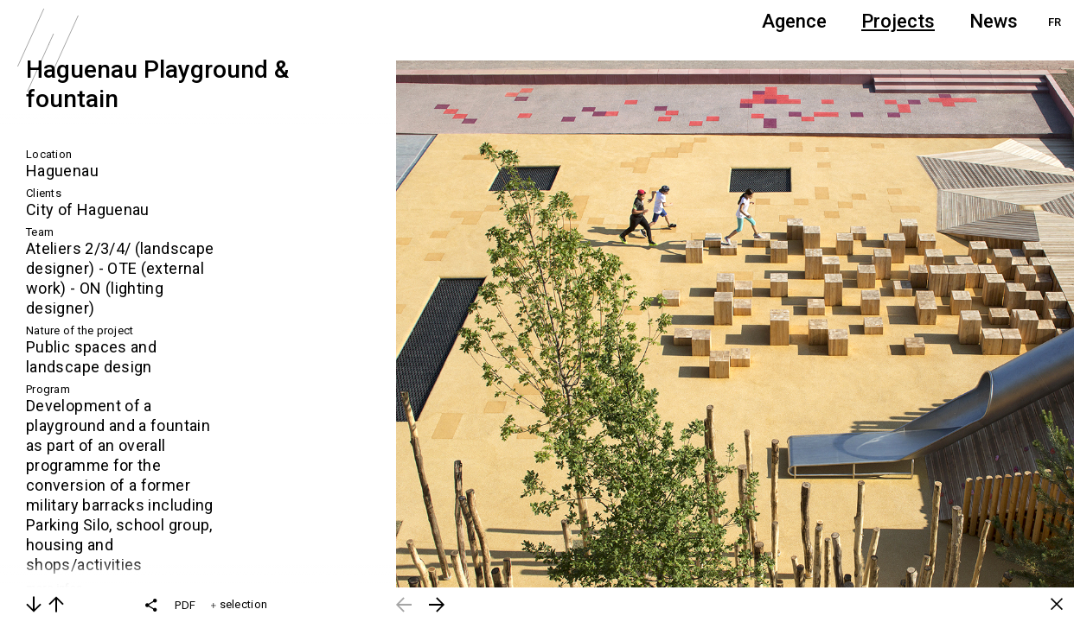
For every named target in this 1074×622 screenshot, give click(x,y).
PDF (185, 605)
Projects (898, 21)
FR (1054, 22)
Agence (794, 21)
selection (239, 604)
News (993, 21)
